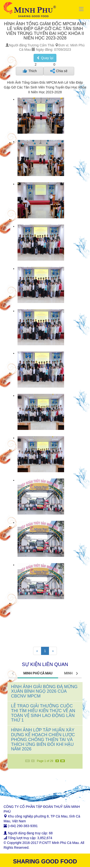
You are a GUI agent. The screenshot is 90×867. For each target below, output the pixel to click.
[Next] (53, 651)
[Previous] (37, 651)
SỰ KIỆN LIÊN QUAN (45, 664)
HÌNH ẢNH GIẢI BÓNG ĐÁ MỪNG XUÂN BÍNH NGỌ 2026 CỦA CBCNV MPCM (44, 691)
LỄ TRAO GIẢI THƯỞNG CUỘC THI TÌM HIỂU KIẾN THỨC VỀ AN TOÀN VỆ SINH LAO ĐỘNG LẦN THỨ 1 (43, 713)
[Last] (62, 761)
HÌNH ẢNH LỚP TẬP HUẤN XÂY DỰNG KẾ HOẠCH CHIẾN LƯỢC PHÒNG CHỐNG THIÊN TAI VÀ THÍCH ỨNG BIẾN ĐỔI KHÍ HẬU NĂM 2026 (43, 739)
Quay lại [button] (45, 58)
